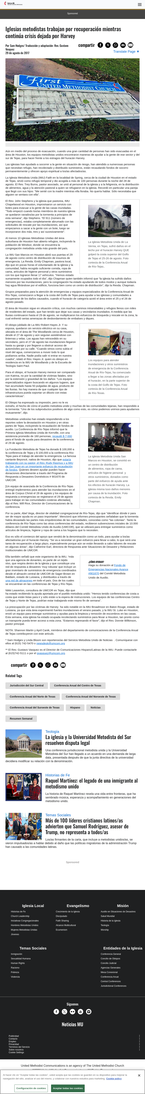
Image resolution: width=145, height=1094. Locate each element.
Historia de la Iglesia (110, 920)
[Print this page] (123, 45)
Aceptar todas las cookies (68, 1088)
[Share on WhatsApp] (115, 45)
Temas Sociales (58, 815)
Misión (123, 906)
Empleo (12, 1041)
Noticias (95, 707)
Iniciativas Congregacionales (25, 920)
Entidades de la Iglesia (122, 948)
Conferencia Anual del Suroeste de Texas (35, 707)
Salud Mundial (107, 916)
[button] (57, 1011)
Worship (105, 930)
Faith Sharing (62, 920)
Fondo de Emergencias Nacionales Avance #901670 (108, 569)
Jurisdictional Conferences (113, 986)
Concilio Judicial (108, 963)
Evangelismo (78, 906)
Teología (52, 732)
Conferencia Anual (109, 977)
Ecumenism (61, 930)
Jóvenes (15, 934)
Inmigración (16, 954)
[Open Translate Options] (126, 52)
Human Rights (18, 963)
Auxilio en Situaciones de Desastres (118, 911)
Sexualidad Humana (21, 958)
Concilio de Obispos (110, 958)
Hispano (75, 707)
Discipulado (61, 916)
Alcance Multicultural (66, 925)
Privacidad (14, 1044)
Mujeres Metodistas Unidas (24, 930)
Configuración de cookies (31, 1088)
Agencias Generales (110, 967)
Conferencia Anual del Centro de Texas (77, 685)
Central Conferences (111, 981)
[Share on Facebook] (100, 45)
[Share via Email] (130, 45)
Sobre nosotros (16, 1049)
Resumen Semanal (21, 718)
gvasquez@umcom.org (51, 653)
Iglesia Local (33, 906)
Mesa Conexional (109, 972)
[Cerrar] (139, 1075)
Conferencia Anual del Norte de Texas (32, 696)
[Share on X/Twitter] (108, 45)
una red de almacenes (18, 580)
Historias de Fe (57, 775)
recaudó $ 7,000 (62, 436)
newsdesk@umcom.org (50, 643)
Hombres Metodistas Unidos (24, 925)
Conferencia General (111, 954)
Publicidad (14, 1036)
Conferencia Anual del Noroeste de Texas (91, 696)
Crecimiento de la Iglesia (68, 911)
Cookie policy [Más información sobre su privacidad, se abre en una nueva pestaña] (114, 1078)
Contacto (13, 1039)
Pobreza (15, 972)
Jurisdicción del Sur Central (27, 685)
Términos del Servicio (19, 1047)
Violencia (15, 977)
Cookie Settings (16, 1052)
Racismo (15, 967)
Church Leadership (20, 916)
